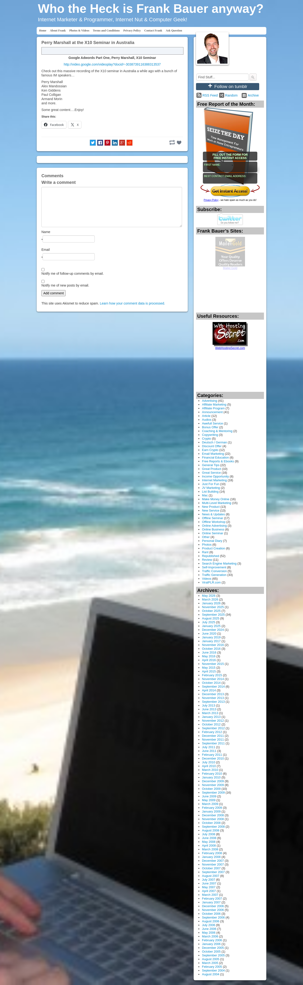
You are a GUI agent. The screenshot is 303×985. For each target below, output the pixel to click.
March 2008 (210, 849)
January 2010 (211, 777)
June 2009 (209, 796)
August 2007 (210, 876)
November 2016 (213, 645)
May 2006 (208, 932)
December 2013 (213, 694)
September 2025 (213, 614)
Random (231, 95)
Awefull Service (212, 423)
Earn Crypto (210, 450)
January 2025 (211, 626)
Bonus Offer (210, 427)
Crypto (206, 438)
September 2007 (213, 872)
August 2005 (210, 959)
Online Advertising (214, 525)
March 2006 (210, 936)
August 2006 (210, 921)
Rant (205, 552)
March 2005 (210, 963)
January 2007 (211, 902)
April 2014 (209, 690)
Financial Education (215, 457)
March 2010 (210, 770)
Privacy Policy (132, 30)
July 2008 (208, 834)
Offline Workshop (213, 522)
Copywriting (210, 435)
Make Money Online (215, 499)
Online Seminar (212, 533)
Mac (205, 495)
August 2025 (210, 618)
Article (206, 416)
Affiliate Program (213, 408)
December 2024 (213, 630)
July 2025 (208, 622)
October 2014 (211, 683)
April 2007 (209, 891)
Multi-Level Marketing (216, 503)
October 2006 (211, 913)
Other (206, 537)
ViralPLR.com (211, 582)
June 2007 (209, 883)
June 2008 (209, 838)
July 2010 (208, 762)
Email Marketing (213, 453)
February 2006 (212, 940)
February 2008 (212, 853)
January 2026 (211, 603)
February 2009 (212, 807)
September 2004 (213, 970)
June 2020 (209, 633)
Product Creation (213, 548)
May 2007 (208, 887)
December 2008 (213, 815)
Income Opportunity (215, 476)
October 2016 (211, 648)
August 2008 (210, 830)
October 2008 (211, 823)
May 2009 (208, 800)
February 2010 (212, 773)
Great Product (211, 469)
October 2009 (211, 789)
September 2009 (213, 792)
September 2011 (213, 743)
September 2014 (213, 686)
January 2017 (211, 641)
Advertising (209, 400)
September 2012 (213, 728)
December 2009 (213, 781)
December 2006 (213, 906)
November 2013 (213, 698)
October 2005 (211, 951)
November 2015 (213, 664)
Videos (206, 578)
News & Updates (213, 514)
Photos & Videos (79, 30)
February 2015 (212, 675)
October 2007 (211, 868)
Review (207, 559)
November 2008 (213, 819)
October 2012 (211, 724)
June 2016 (209, 652)
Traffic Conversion (214, 571)
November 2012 (213, 720)
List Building (210, 491)
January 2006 (211, 944)
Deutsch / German (214, 442)
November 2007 (213, 864)
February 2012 (212, 732)
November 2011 (213, 739)
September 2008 (213, 826)
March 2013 (210, 713)
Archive (253, 95)
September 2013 (213, 701)
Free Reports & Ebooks (218, 461)
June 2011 (209, 751)
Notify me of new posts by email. (65, 285)
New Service (210, 510)
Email (45, 250)
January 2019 (211, 637)
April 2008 (209, 845)
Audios (206, 419)
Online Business (213, 529)
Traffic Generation (214, 575)
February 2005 (212, 966)
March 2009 (210, 804)
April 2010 (209, 766)
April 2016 (209, 660)
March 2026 (210, 599)
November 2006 (213, 910)
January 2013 (211, 717)
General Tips (210, 465)
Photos (206, 544)
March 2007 (210, 895)
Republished (210, 556)
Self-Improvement (214, 567)
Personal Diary (212, 541)
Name (45, 232)
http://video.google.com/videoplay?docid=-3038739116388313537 (112, 64)
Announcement (212, 412)
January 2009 (211, 811)
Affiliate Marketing (214, 404)
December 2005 (213, 948)
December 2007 (213, 860)
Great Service (211, 472)
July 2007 (208, 879)
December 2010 (213, 758)
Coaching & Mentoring (217, 431)
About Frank (58, 30)
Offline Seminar (212, 518)
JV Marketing (211, 488)
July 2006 (208, 925)
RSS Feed (210, 95)
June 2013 (209, 709)
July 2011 (208, 747)
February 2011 (212, 754)
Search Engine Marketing (219, 563)
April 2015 (209, 671)
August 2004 (210, 974)
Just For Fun (210, 484)
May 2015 (208, 667)
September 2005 (213, 955)
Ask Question (174, 30)
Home (42, 30)
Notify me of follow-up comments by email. (72, 273)
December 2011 (213, 736)
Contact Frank (153, 30)
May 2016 (208, 656)
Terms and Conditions (106, 30)
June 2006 (209, 929)
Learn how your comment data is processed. (132, 303)
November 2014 (213, 679)
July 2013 (208, 705)
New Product (210, 506)
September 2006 (213, 917)
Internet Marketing (214, 480)
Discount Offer (212, 446)
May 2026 (208, 595)
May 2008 (208, 842)
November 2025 (213, 607)
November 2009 (213, 785)
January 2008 (211, 857)
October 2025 (211, 611)
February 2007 (212, 898)
